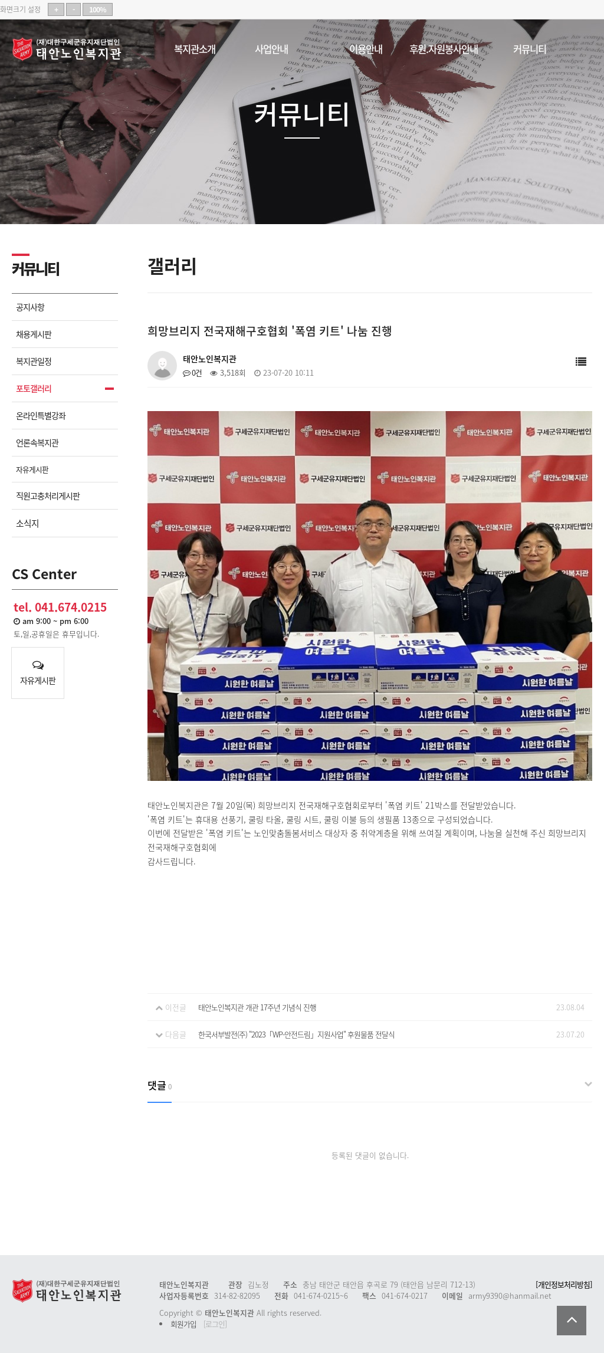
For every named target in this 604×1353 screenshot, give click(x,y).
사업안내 (271, 47)
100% (97, 9)
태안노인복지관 (71, 49)
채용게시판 (33, 334)
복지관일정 (33, 361)
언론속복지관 (37, 442)
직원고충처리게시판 (48, 496)
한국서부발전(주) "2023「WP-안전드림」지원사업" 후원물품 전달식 (296, 1034)
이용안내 (365, 47)
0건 (192, 372)
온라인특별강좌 (40, 415)
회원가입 (183, 1323)
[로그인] (214, 1323)
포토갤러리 (33, 388)
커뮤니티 (529, 47)
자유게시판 (32, 469)
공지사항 (30, 307)
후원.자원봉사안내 (443, 47)
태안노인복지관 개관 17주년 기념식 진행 (257, 1007)
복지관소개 (194, 47)
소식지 (27, 523)
